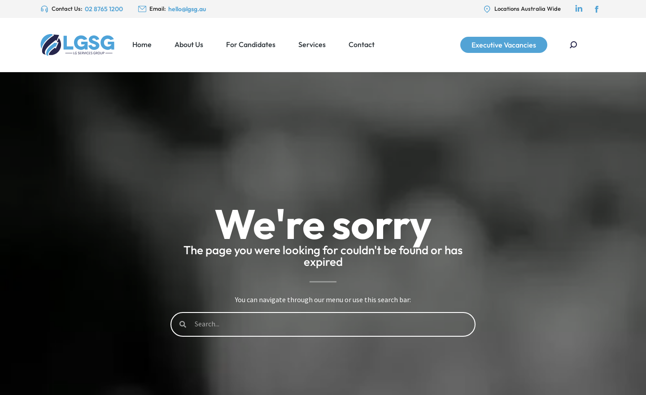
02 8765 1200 (104, 9)
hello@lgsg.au (187, 9)
